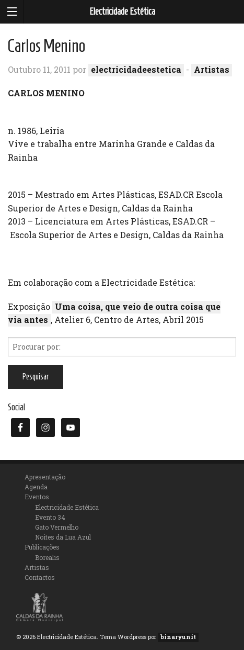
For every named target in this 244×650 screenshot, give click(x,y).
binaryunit (178, 637)
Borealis (47, 557)
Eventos (37, 496)
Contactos (40, 577)
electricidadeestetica (136, 69)
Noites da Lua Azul (63, 537)
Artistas (211, 69)
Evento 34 (50, 517)
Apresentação (45, 477)
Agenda (36, 487)
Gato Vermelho (56, 527)
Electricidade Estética (122, 11)
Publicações (42, 547)
